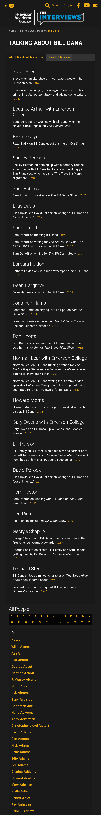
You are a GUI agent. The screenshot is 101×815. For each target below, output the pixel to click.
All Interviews (27, 30)
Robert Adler (20, 798)
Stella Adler (20, 791)
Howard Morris (28, 400)
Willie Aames (21, 647)
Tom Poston (25, 492)
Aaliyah (16, 640)
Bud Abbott (19, 660)
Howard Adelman (24, 778)
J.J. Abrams (20, 693)
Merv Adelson (21, 785)
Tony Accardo (21, 699)
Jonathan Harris (29, 303)
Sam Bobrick (26, 188)
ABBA (15, 653)
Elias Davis (24, 206)
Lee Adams (19, 765)
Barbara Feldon (28, 264)
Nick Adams (20, 745)
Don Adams (20, 739)
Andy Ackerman (23, 719)
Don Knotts (24, 336)
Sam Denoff (25, 228)
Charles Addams (23, 772)
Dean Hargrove (28, 285)
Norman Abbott (22, 673)
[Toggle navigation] (95, 5)
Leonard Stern (27, 568)
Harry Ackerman (23, 712)
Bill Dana (53, 30)
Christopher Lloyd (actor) (30, 726)
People (41, 30)
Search (62, 6)
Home (12, 30)
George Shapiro (29, 531)
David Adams (21, 732)
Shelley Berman (29, 158)
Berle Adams (20, 752)
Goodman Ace (22, 706)
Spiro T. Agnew (22, 811)
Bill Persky (23, 444)
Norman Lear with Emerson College (50, 358)
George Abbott (22, 666)
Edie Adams (20, 758)
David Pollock (27, 470)
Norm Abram (20, 686)
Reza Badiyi (25, 136)
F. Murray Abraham (25, 680)
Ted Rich (22, 514)
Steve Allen (24, 71)
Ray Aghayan (21, 804)
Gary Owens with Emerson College (49, 422)
